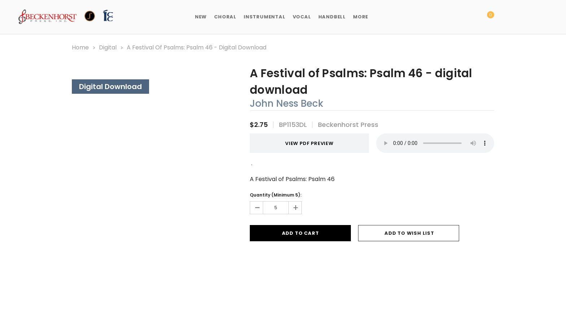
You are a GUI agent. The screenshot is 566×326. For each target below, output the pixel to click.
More (360, 16)
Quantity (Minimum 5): (275, 195)
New (201, 16)
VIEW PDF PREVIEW (306, 143)
